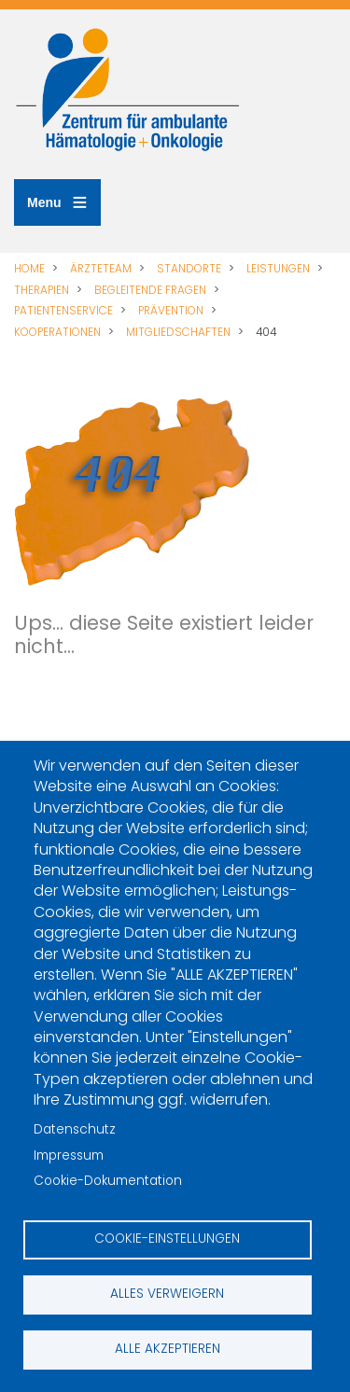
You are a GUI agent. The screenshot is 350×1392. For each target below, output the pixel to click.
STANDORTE (189, 268)
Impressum (69, 1155)
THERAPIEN (41, 290)
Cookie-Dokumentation (108, 1181)
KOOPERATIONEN (57, 332)
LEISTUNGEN (278, 268)
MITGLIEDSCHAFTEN (178, 332)
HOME (29, 268)
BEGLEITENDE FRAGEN (150, 290)
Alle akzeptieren (167, 1348)
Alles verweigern (167, 1293)
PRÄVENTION (170, 310)
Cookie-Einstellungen (167, 1238)
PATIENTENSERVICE (63, 310)
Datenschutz (75, 1129)
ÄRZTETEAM (101, 268)
